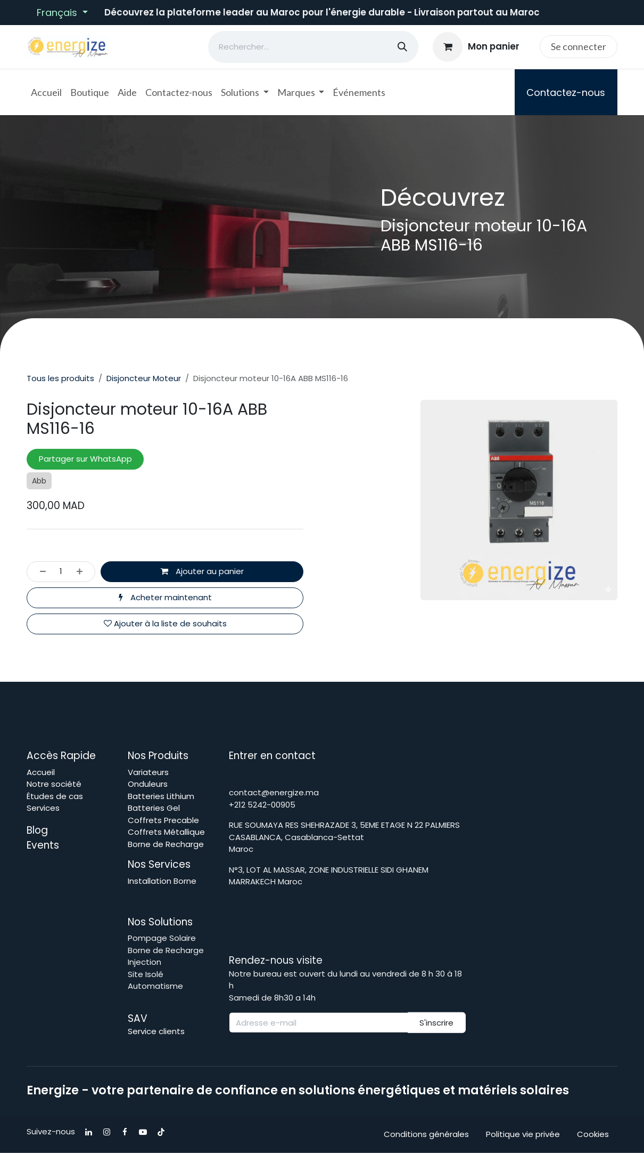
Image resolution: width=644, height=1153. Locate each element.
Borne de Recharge (166, 844)
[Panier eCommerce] (476, 47)
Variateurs (148, 772)
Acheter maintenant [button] (165, 597)
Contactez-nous (565, 92)
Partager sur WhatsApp (85, 458)
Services (43, 807)
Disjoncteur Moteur (143, 378)
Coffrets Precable (163, 820)
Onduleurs (148, 783)
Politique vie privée (523, 1134)
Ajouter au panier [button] (202, 571)
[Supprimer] (39, 572)
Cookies (593, 1134)
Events (43, 845)
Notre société (54, 783)
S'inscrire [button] (436, 1022)
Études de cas (55, 796)
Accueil (41, 772)
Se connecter (578, 46)
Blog (39, 830)
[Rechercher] (402, 47)
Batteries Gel (154, 807)
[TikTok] (161, 1132)
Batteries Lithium (161, 796)
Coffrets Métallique (166, 831)
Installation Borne (163, 880)
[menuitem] (46, 92)
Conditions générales (426, 1134)
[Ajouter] (82, 572)
